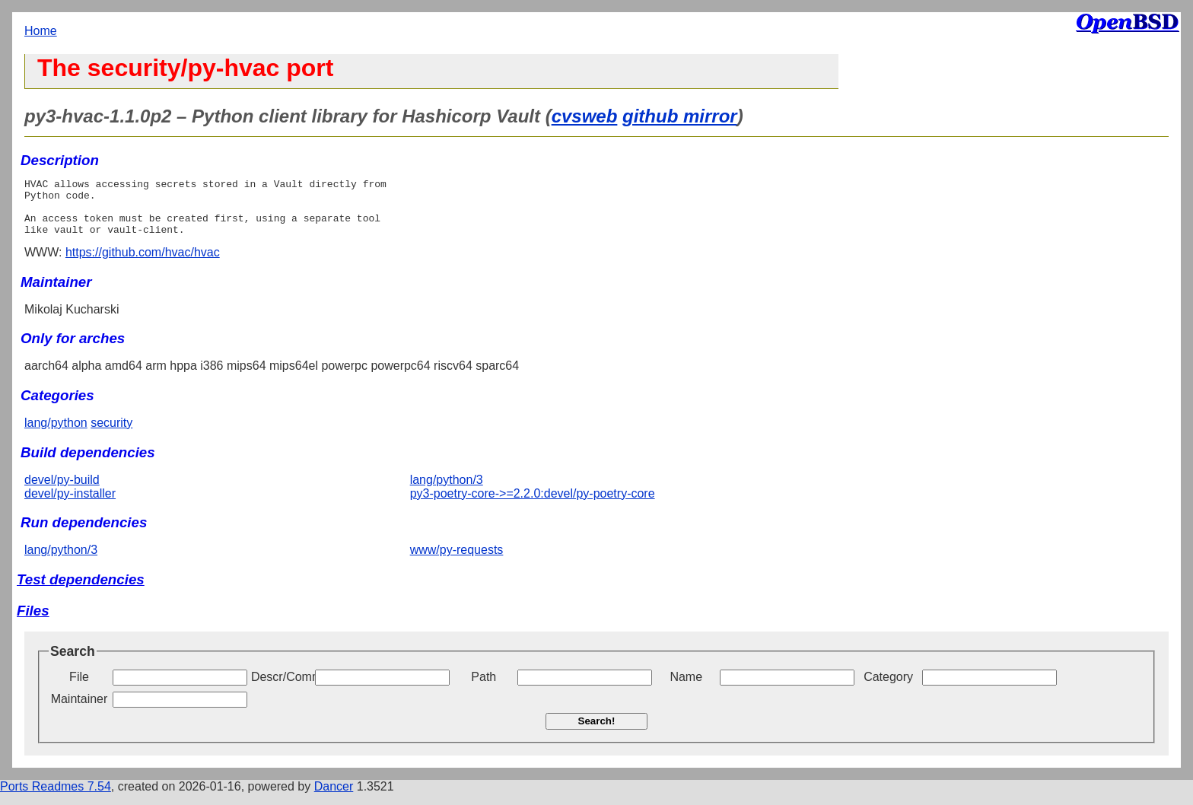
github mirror (679, 116)
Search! (597, 732)
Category (888, 688)
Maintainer (79, 710)
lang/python (55, 434)
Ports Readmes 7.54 (55, 797)
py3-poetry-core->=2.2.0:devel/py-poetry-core (532, 504)
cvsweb (585, 116)
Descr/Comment (281, 688)
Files (33, 622)
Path (483, 688)
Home (40, 30)
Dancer (334, 797)
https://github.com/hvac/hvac (142, 263)
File (79, 688)
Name (686, 688)
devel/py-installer (70, 504)
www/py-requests (457, 561)
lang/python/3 (446, 491)
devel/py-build (62, 491)
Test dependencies (81, 591)
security (111, 434)
